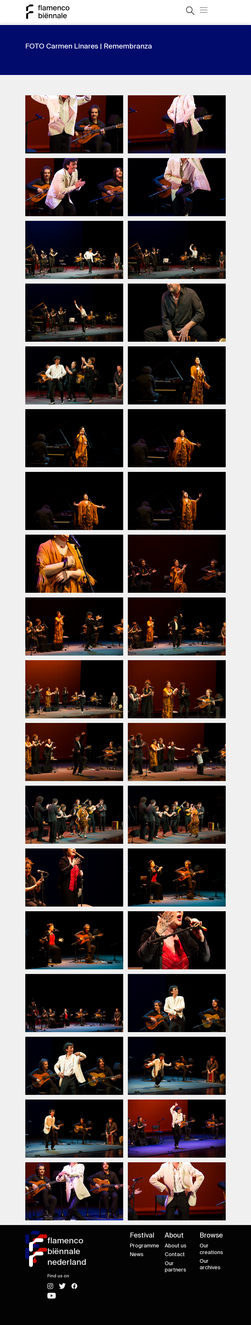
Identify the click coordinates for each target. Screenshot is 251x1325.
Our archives (210, 1264)
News (137, 1254)
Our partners (175, 1267)
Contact (175, 1254)
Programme (144, 1245)
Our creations (211, 1249)
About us (176, 1245)
